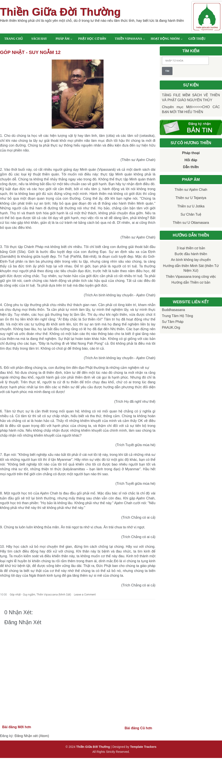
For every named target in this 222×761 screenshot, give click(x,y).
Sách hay (39, 38)
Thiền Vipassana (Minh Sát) (54, 594)
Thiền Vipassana (128, 38)
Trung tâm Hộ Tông (177, 316)
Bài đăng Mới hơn (16, 727)
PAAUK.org (171, 327)
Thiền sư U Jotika (190, 206)
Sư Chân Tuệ (190, 214)
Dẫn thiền (191, 167)
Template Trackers (143, 746)
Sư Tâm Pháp (173, 322)
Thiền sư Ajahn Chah (191, 189)
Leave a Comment (85, 594)
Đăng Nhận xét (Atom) (32, 736)
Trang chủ (13, 38)
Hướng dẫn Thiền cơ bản (190, 282)
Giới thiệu (197, 38)
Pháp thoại (191, 153)
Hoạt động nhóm (165, 38)
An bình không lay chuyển (191, 260)
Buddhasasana (173, 310)
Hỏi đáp (191, 160)
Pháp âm (62, 38)
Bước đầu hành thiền (191, 254)
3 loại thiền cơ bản (191, 248)
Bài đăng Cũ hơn (138, 728)
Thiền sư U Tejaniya (191, 198)
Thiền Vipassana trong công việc (191, 276)
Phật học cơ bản (92, 38)
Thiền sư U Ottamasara (191, 222)
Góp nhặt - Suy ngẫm (22, 594)
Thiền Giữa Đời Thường (60, 12)
